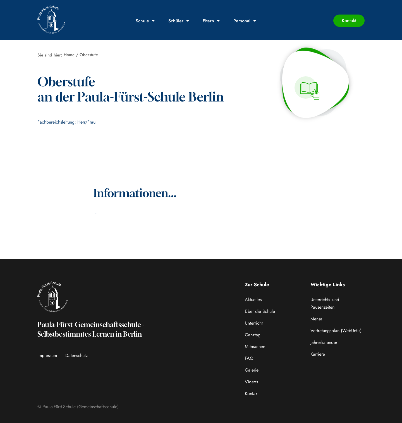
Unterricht (254, 323)
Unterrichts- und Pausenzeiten (324, 303)
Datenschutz (76, 355)
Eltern (211, 21)
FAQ (249, 358)
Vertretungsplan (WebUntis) (336, 330)
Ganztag (252, 335)
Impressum (47, 355)
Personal (244, 21)
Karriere (317, 354)
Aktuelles (253, 299)
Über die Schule (260, 311)
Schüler (178, 21)
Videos (251, 382)
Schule (145, 21)
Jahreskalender (323, 342)
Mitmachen (255, 346)
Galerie (252, 370)
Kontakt (252, 393)
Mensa (316, 319)
